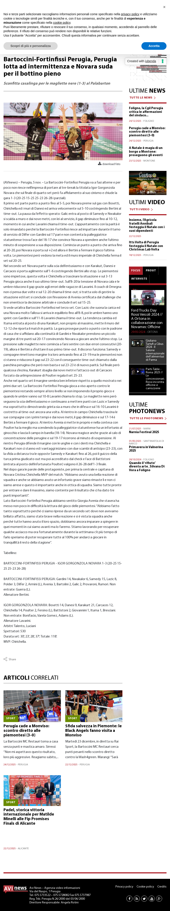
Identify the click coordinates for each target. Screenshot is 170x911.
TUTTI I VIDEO (139, 209)
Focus (135, 270)
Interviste (139, 278)
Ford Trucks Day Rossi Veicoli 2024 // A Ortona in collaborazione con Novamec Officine (147, 319)
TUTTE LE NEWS (140, 97)
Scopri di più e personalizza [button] (30, 46)
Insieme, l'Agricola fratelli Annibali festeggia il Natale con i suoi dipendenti (147, 226)
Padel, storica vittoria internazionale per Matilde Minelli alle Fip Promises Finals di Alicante (28, 817)
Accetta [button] (154, 46)
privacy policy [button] (130, 14)
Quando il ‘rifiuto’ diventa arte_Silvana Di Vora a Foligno (147, 467)
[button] (164, 6)
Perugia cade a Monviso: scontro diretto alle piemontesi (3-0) (26, 730)
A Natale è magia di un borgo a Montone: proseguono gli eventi (146, 152)
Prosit (151, 270)
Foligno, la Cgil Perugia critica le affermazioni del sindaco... (146, 112)
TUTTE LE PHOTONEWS (146, 418)
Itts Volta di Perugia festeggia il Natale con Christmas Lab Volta (146, 246)
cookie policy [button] (61, 22)
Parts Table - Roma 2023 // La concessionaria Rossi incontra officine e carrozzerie (155, 379)
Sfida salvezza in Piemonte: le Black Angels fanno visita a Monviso (93, 730)
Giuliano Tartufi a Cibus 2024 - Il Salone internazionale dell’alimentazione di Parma (155, 350)
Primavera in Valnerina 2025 (146, 449)
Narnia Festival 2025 (144, 432)
